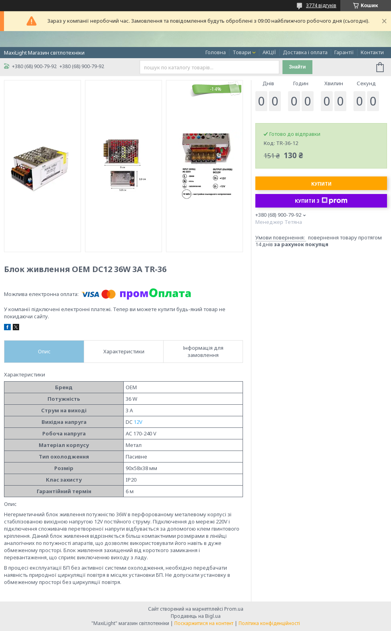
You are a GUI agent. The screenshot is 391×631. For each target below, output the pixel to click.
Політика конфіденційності (269, 623)
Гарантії (344, 52)
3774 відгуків (321, 5)
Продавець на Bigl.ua (196, 616)
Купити (321, 183)
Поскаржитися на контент (203, 623)
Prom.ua (233, 609)
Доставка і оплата (305, 52)
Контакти (372, 52)
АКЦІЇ (269, 52)
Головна (215, 52)
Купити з (321, 200)
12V (138, 421)
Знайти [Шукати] (297, 67)
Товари (242, 52)
